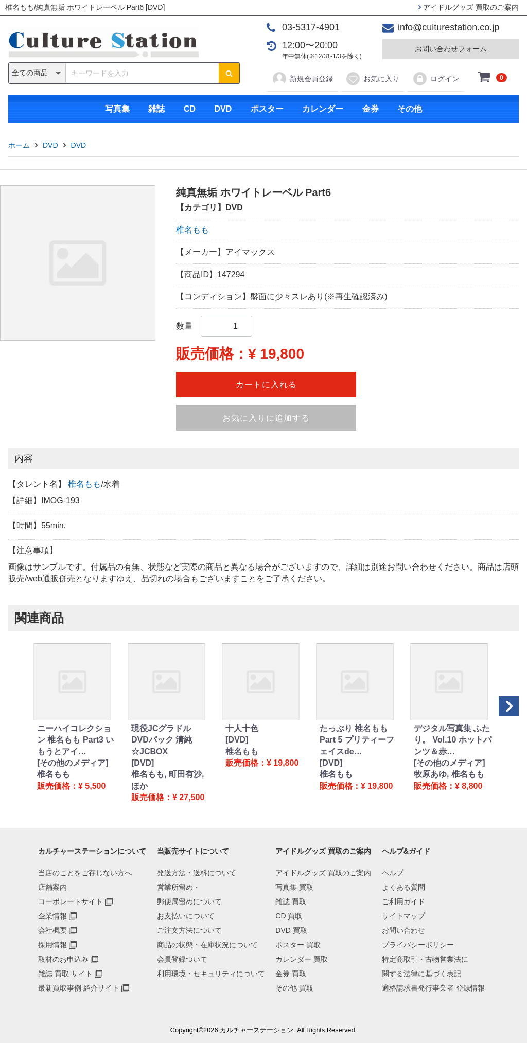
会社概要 (52, 930)
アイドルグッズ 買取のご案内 (468, 7)
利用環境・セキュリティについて (211, 973)
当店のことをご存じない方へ (85, 873)
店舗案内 (52, 887)
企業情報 (52, 916)
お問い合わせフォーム (451, 49)
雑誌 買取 (290, 901)
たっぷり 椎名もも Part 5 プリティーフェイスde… (357, 740)
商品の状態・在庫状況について (207, 945)
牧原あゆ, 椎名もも (449, 774)
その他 (409, 108)
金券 (370, 108)
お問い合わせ (403, 930)
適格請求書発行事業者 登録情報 (433, 988)
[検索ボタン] (229, 73)
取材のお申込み (63, 959)
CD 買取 (288, 916)
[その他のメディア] (73, 762)
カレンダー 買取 (301, 959)
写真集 (117, 108)
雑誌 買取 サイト (65, 973)
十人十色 (241, 728)
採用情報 (52, 945)
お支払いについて (186, 916)
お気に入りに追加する (266, 418)
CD (190, 108)
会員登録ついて (182, 959)
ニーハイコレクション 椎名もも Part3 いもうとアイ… (75, 740)
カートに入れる (266, 384)
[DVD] (142, 762)
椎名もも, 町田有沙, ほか (167, 780)
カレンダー (322, 108)
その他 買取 (294, 988)
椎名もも (192, 229)
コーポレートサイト (70, 901)
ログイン (435, 78)
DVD (223, 108)
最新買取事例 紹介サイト (78, 988)
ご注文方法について (189, 930)
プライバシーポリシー (418, 945)
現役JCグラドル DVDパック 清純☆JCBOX (161, 740)
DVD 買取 (291, 930)
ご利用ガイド (403, 901)
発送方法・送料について (196, 873)
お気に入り (372, 78)
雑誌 (156, 108)
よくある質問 (403, 887)
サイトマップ (403, 916)
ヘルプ (392, 873)
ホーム (19, 145)
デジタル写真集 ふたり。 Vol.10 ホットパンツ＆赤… (452, 740)
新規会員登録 (302, 78)
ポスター (267, 108)
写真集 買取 (294, 887)
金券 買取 (290, 973)
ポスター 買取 (298, 945)
